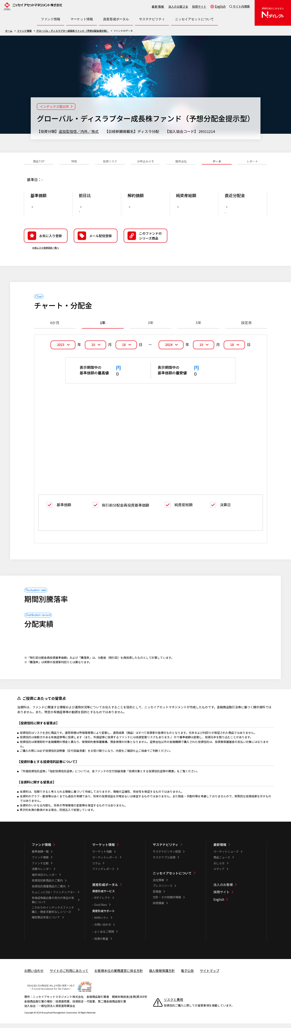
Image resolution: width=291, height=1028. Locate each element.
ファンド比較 (40, 867)
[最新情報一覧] (237, 849)
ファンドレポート (103, 873)
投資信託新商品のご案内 (47, 885)
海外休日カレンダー (44, 879)
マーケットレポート (105, 862)
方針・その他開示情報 (167, 902)
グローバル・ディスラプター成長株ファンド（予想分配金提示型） (72, 30)
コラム (96, 867)
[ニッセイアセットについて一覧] (177, 877)
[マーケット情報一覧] (116, 849)
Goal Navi (100, 909)
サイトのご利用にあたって (69, 975)
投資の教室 (101, 943)
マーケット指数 (102, 856)
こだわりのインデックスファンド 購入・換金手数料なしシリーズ (54, 914)
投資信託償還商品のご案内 (49, 891)
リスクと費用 (173, 1003)
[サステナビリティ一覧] (177, 849)
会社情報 (158, 884)
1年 (102, 328)
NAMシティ (101, 922)
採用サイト (199, 6)
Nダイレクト (102, 902)
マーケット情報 (103, 849)
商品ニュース (221, 862)
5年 (198, 328)
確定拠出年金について (46, 922)
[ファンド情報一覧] (55, 849)
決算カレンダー (42, 873)
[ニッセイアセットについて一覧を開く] (194, 19)
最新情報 (158, 6)
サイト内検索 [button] (241, 6)
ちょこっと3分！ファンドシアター (54, 896)
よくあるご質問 (104, 936)
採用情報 (158, 907)
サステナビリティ (165, 849)
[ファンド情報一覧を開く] (50, 19)
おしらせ (219, 867)
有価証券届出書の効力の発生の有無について (53, 904)
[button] (145, 242)
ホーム (8, 30)
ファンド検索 (40, 862)
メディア (219, 873)
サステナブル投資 (164, 862)
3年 (150, 328)
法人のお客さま (178, 6)
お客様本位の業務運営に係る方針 (118, 975)
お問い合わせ (102, 929)
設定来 (246, 328)
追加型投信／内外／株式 (79, 131)
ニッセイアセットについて (172, 877)
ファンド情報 (24, 30)
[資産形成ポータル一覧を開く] (116, 19)
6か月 (54, 328)
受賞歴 (157, 896)
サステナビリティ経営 (167, 856)
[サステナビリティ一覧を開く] (152, 19)
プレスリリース (162, 890)
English (220, 6)
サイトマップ (209, 975)
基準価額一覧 (40, 856)
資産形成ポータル (105, 888)
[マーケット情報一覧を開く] (81, 19)
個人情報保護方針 (162, 975)
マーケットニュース (226, 856)
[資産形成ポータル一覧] (116, 888)
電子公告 (187, 975)
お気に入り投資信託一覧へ (46, 254)
